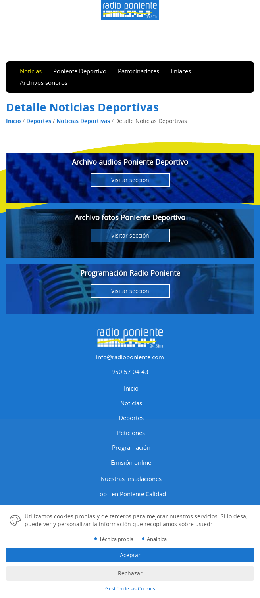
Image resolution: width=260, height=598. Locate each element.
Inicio (13, 121)
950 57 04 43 (130, 372)
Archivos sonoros (43, 82)
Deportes (38, 121)
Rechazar (130, 573)
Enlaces (181, 71)
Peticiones (131, 433)
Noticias (31, 71)
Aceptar (130, 555)
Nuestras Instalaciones (131, 479)
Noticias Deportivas (83, 121)
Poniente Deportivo (79, 71)
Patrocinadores (138, 71)
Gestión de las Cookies (130, 588)
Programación (131, 447)
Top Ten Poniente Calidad (131, 494)
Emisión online (131, 462)
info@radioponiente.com (130, 357)
